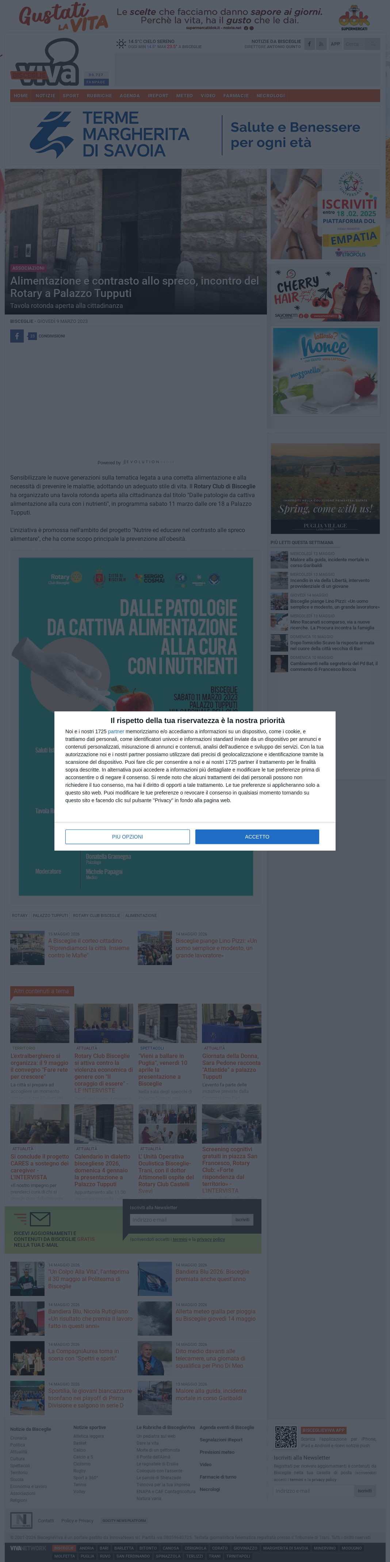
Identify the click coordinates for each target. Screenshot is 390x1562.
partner (116, 731)
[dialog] (195, 781)
